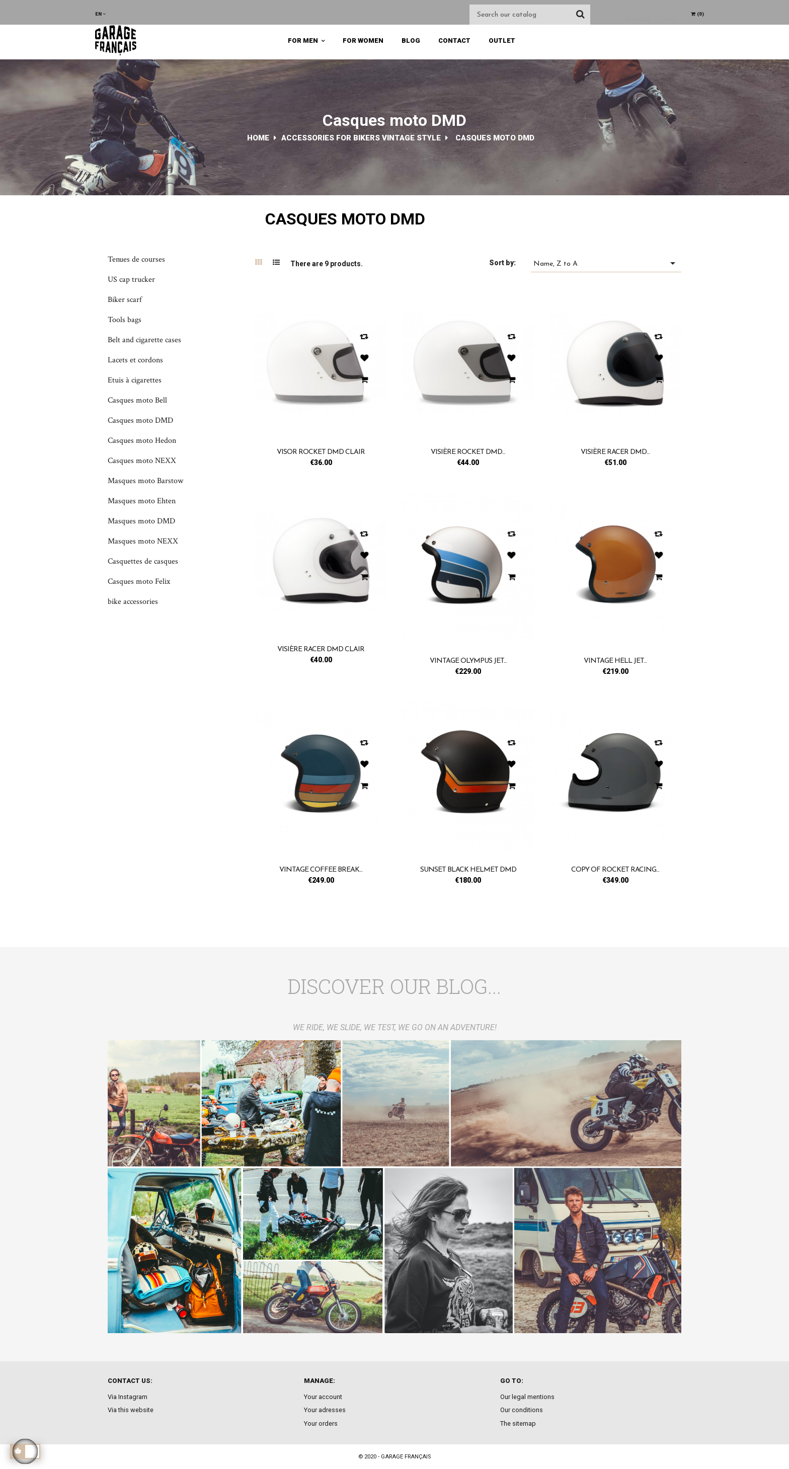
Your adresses (325, 1410)
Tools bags (124, 320)
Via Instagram (127, 1397)
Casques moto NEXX (142, 460)
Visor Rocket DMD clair (321, 452)
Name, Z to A (606, 263)
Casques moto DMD (140, 420)
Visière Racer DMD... (615, 452)
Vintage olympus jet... (468, 661)
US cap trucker (131, 279)
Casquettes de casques (143, 561)
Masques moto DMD (141, 521)
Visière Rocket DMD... (468, 452)
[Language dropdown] (100, 14)
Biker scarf (125, 299)
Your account (323, 1397)
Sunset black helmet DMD (468, 870)
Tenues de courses (136, 259)
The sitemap (518, 1423)
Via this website (130, 1410)
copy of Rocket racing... (615, 870)
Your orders (321, 1423)
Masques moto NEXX (143, 541)
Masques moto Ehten (142, 501)
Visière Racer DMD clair (320, 649)
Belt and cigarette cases (144, 340)
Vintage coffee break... (320, 870)
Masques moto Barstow (145, 481)
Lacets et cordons (135, 360)
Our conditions (521, 1410)
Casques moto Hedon (142, 440)
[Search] (529, 15)
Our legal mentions (527, 1397)
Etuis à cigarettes (135, 380)
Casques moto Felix (139, 581)
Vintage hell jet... (615, 661)
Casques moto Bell (137, 400)
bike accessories (133, 601)
